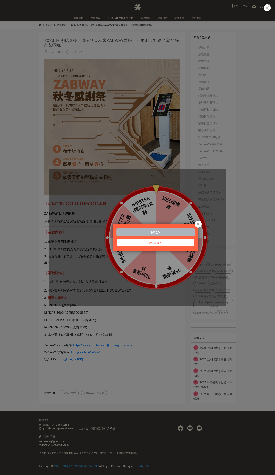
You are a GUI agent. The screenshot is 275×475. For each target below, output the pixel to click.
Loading (137, 237)
